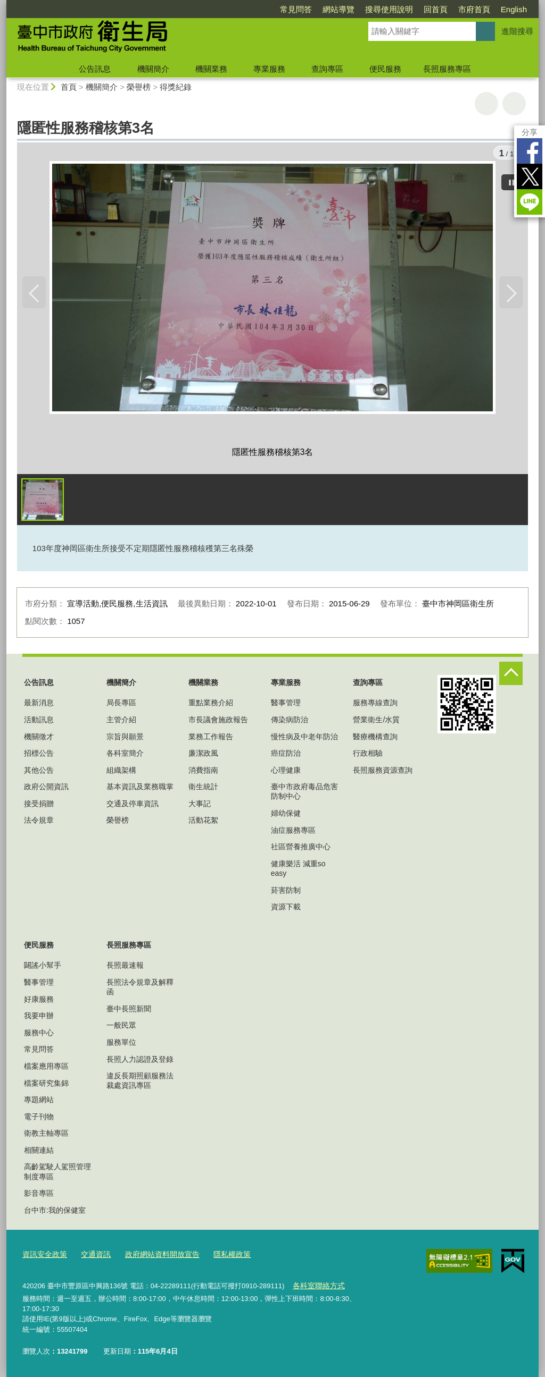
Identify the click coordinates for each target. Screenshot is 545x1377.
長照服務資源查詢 (382, 771)
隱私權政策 (220, 1256)
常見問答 (296, 9)
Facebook (529, 151)
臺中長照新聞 (128, 1010)
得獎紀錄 (176, 86)
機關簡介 (153, 68)
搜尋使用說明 (389, 9)
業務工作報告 (210, 738)
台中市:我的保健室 (55, 1211)
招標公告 (39, 754)
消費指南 (203, 771)
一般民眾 (121, 1027)
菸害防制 (286, 892)
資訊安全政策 (43, 1256)
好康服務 (39, 1000)
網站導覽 (338, 9)
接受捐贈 (39, 805)
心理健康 (286, 771)
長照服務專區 (447, 68)
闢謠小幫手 (42, 967)
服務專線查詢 (375, 704)
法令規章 (39, 822)
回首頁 (436, 9)
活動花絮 (203, 822)
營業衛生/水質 (376, 721)
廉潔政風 (203, 754)
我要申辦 (39, 1017)
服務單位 (121, 1044)
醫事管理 (286, 704)
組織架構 (121, 771)
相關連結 (39, 1151)
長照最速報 (125, 967)
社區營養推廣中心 (301, 848)
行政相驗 (368, 754)
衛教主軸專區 (46, 1135)
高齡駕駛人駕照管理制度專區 (57, 1173)
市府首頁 (474, 9)
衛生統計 (203, 788)
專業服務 (269, 68)
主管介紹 (121, 721)
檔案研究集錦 (46, 1084)
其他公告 (39, 771)
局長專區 (121, 704)
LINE (529, 202)
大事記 (199, 805)
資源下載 (286, 908)
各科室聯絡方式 (316, 1286)
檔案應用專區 (46, 1067)
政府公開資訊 (46, 788)
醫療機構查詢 (375, 738)
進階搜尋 (517, 31)
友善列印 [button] (486, 103)
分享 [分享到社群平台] (530, 132)
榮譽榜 (139, 86)
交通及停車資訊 (132, 805)
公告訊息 (95, 68)
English (514, 9)
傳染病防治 (289, 721)
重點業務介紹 (210, 704)
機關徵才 (39, 738)
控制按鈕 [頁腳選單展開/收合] (511, 675)
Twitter (529, 176)
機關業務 (211, 68)
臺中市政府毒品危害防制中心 (304, 793)
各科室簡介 (125, 754)
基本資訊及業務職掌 (140, 788)
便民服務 (385, 68)
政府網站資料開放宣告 (154, 1256)
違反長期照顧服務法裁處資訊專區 (140, 1082)
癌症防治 (286, 754)
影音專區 (39, 1194)
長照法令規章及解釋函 (140, 988)
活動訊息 (39, 721)
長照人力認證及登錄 (140, 1061)
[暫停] (512, 181)
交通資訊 (91, 1256)
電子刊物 (39, 1118)
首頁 (69, 86)
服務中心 (39, 1034)
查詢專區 (327, 68)
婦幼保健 (286, 814)
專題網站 (39, 1101)
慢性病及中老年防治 (304, 738)
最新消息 (39, 704)
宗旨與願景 (125, 738)
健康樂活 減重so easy (298, 870)
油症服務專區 (293, 831)
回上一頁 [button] (514, 103)
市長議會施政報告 (218, 721)
